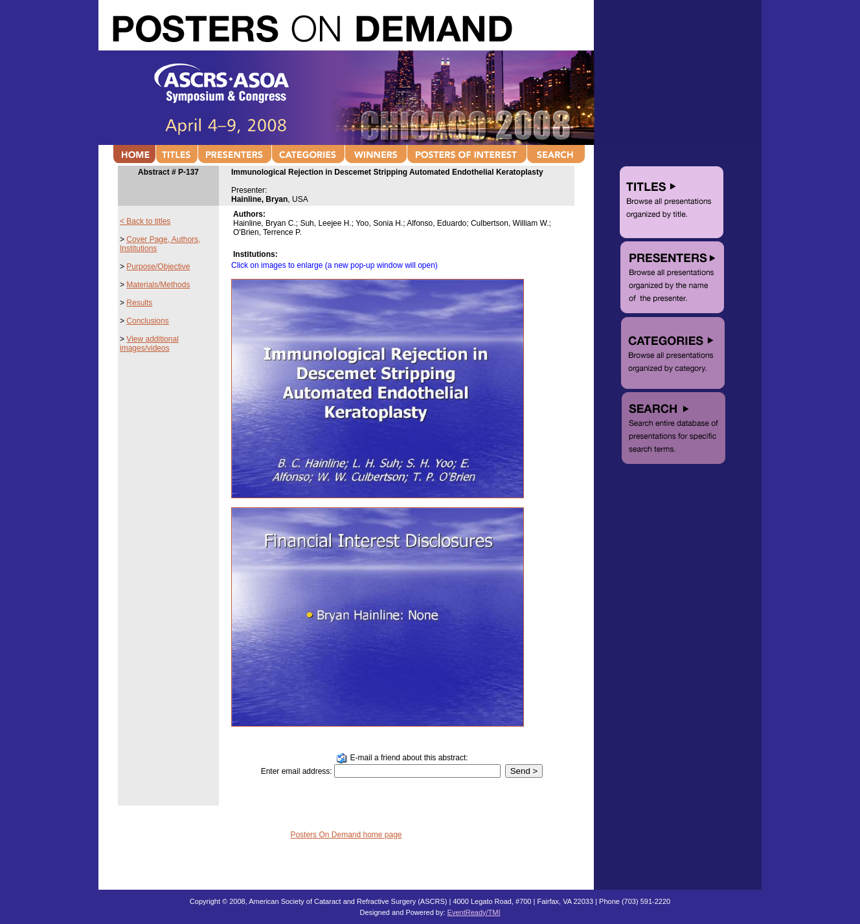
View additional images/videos (149, 344)
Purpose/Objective (158, 266)
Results (139, 302)
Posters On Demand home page (346, 834)
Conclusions (147, 320)
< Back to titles (145, 221)
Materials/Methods (158, 284)
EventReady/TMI (474, 912)
